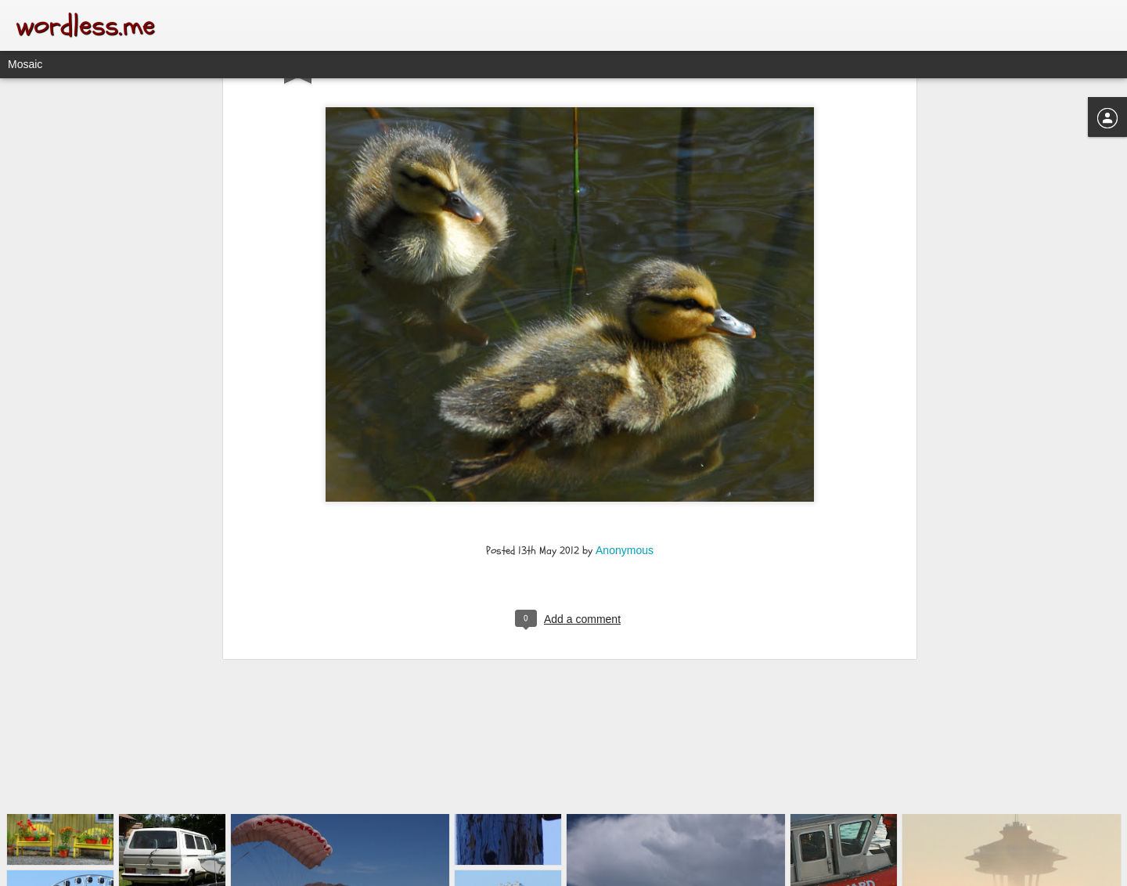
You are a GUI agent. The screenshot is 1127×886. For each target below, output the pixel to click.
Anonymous (625, 407)
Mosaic (25, 64)
